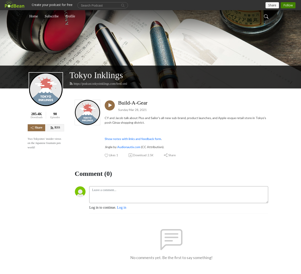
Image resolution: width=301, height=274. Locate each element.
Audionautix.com (128, 147)
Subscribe (52, 16)
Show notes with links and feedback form (133, 139)
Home (33, 16)
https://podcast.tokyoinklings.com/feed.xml (98, 83)
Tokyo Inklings (96, 75)
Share (36, 127)
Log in (121, 207)
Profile (70, 16)
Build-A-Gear (132, 103)
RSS (55, 127)
